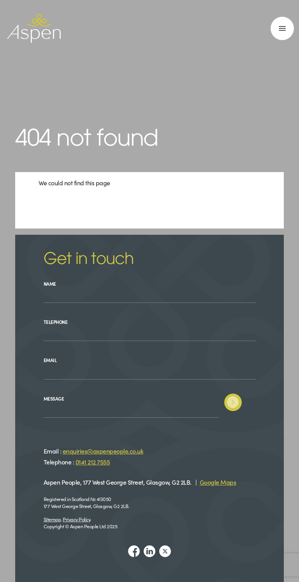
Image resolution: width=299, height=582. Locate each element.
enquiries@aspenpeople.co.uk (103, 451)
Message (54, 398)
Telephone (56, 321)
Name (50, 283)
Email (50, 360)
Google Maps (218, 482)
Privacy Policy (76, 518)
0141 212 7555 (93, 461)
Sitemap (52, 518)
